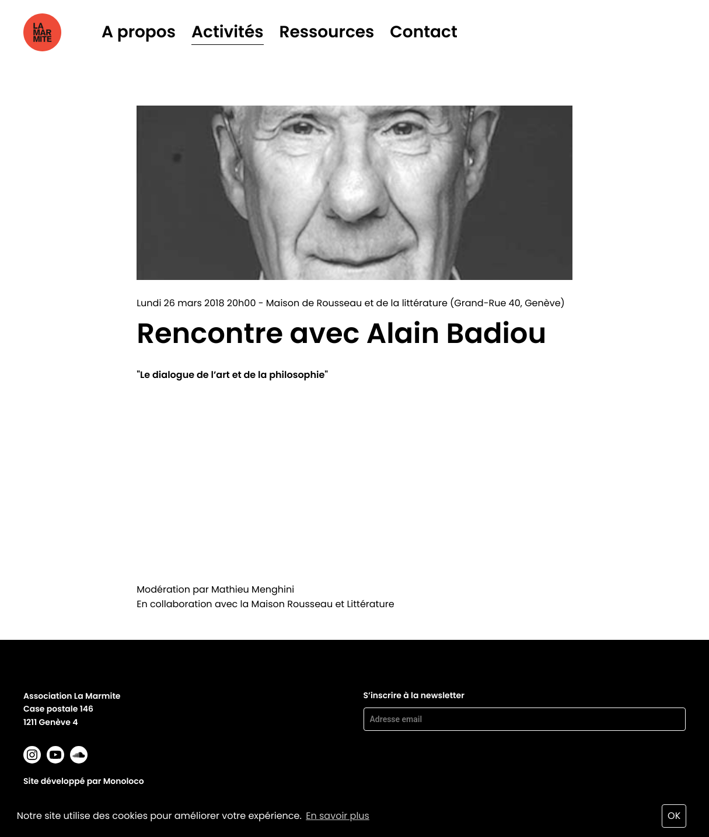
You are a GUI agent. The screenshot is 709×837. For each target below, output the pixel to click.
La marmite (58, 32)
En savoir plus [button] (337, 815)
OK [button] (674, 815)
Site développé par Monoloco (83, 781)
